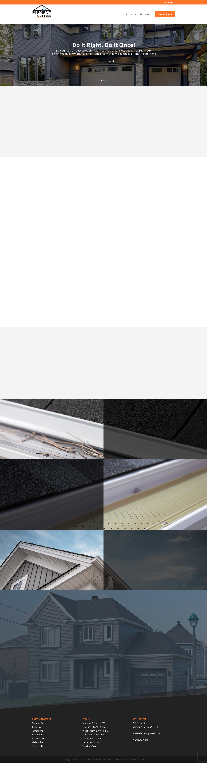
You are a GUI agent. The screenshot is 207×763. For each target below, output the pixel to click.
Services (144, 14)
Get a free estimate (103, 61)
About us (131, 14)
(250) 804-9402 (140, 740)
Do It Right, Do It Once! (103, 45)
